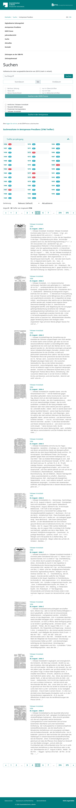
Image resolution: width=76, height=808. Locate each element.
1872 (29, 152)
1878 (29, 177)
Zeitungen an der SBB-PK (14, 54)
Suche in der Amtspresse (38, 114)
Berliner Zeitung (13, 88)
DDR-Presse (9, 31)
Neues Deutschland (14, 93)
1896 (53, 194)
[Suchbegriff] (33, 76)
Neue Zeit (10, 91)
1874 (29, 161)
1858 (5, 152)
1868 (5, 194)
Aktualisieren (47, 203)
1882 (29, 194)
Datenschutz (9, 801)
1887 (53, 157)
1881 (29, 190)
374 (60, 213)
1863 (5, 173)
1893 (53, 181)
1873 (29, 157)
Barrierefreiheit (41, 801)
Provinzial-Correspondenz (16, 109)
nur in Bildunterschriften (51, 93)
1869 (5, 198)
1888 (53, 161)
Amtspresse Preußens (13, 27)
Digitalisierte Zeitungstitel (14, 23)
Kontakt (8, 47)
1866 (5, 186)
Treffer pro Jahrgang (15, 139)
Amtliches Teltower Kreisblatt (17, 105)
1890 (53, 169)
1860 (5, 161)
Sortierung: (7, 203)
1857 (5, 148)
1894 (53, 186)
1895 (53, 190)
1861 (5, 165)
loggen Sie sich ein (11, 123)
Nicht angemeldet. (68, 801)
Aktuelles (8, 43)
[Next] (73, 213)
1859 (5, 157)
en (70, 17)
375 (67, 213)
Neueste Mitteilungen (15, 107)
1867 (5, 190)
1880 (29, 186)
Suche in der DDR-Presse (38, 96)
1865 (5, 181)
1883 (29, 198)
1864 (5, 177)
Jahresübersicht (10, 35)
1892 (53, 177)
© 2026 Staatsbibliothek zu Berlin (25, 804)
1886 (53, 152)
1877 (29, 173)
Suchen (68, 76)
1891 (53, 173)
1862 (5, 169)
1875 (29, 165)
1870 (29, 144)
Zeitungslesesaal (11, 58)
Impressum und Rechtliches (24, 801)
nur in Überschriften (49, 88)
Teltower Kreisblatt (14, 111)
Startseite (8, 17)
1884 (53, 144)
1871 (29, 148)
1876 (29, 169)
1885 (53, 148)
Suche (15, 17)
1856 (5, 144)
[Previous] (5, 213)
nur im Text (46, 91)
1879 (29, 181)
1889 (53, 165)
